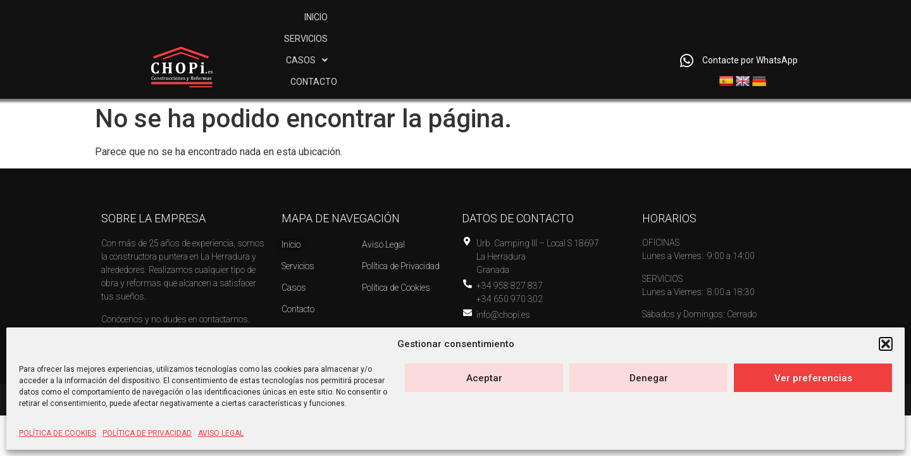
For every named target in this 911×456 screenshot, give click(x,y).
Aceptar (484, 378)
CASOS (552, 42)
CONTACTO (625, 42)
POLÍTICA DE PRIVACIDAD (147, 433)
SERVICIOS (481, 42)
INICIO (419, 42)
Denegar (648, 378)
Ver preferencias (813, 378)
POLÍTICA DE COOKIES (57, 433)
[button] (885, 344)
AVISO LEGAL (221, 433)
